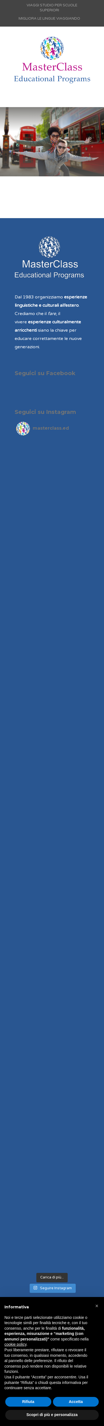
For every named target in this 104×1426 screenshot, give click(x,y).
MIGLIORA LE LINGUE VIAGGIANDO (49, 18)
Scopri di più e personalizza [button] (51, 1414)
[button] (96, 1305)
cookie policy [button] (15, 1344)
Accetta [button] (76, 1401)
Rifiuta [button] (28, 1401)
